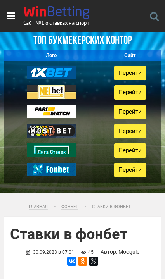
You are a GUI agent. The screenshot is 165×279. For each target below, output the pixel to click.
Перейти (130, 72)
